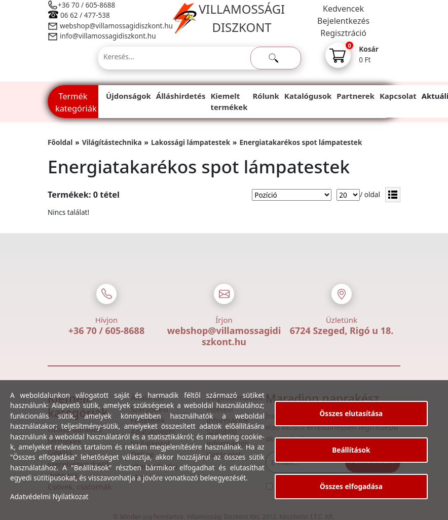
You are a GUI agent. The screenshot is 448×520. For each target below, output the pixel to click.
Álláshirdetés (181, 96)
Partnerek (356, 96)
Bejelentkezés (343, 20)
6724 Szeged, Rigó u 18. (342, 330)
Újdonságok (128, 96)
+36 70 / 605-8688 (86, 5)
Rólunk (266, 96)
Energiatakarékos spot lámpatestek (300, 142)
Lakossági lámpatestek (190, 142)
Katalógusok (307, 96)
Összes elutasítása (351, 413)
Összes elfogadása (351, 486)
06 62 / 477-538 (85, 15)
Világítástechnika (112, 142)
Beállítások (351, 450)
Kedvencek (343, 8)
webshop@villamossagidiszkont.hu (116, 25)
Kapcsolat (398, 96)
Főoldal (60, 142)
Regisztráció (343, 33)
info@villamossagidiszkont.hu (108, 36)
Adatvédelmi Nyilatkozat (49, 496)
